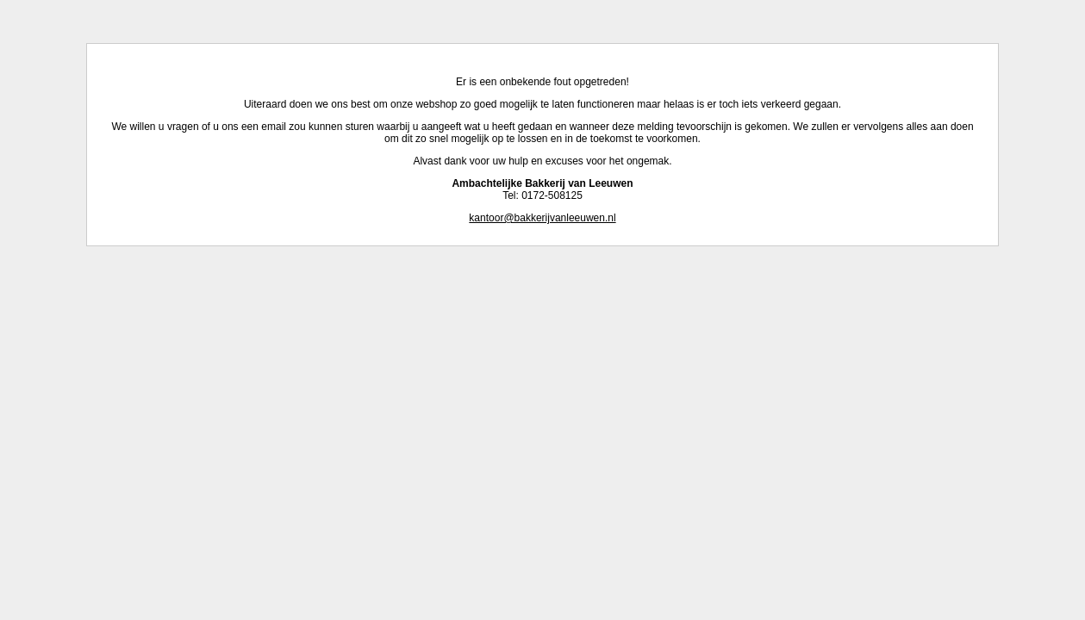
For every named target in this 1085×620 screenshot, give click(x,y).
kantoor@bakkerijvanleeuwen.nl (542, 218)
